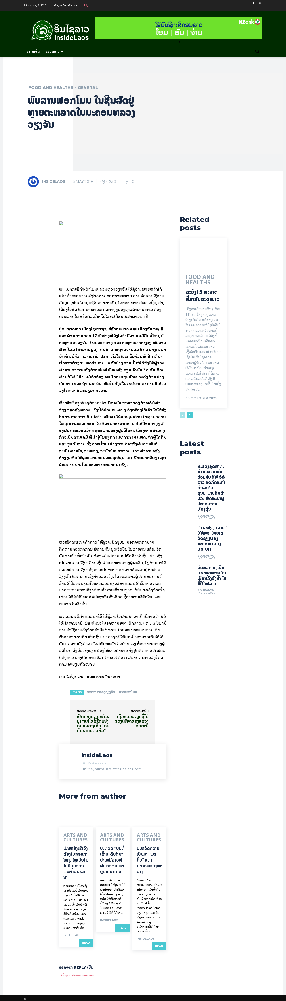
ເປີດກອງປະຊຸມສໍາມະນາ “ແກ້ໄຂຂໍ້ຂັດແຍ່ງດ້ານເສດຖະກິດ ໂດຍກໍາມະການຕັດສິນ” (93, 723)
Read (86, 941)
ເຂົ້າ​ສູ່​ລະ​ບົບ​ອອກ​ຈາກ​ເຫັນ (77, 973)
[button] (86, 5)
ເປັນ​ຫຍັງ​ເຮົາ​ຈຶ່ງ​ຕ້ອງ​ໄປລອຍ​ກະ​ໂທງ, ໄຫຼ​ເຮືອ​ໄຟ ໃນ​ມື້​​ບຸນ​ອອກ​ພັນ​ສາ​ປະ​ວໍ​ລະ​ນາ (75, 861)
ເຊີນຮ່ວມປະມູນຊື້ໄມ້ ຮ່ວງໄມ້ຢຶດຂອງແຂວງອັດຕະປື (132, 721)
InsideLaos (53, 181)
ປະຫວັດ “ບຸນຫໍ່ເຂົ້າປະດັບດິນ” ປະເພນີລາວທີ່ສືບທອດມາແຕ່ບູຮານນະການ (112, 858)
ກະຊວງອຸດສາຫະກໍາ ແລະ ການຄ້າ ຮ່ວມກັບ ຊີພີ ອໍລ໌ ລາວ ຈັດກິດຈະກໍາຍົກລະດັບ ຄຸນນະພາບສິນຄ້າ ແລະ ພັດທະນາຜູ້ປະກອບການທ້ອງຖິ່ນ (211, 492)
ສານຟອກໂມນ (128, 692)
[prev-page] (182, 417)
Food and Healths (50, 88)
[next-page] (190, 417)
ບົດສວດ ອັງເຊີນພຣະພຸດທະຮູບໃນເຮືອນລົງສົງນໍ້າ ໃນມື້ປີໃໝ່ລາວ (212, 580)
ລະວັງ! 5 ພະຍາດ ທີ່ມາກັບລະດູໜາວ (202, 297)
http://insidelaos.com (94, 763)
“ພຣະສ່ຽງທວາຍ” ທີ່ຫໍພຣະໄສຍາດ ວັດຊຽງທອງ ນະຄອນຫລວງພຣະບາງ (212, 542)
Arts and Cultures (71, 837)
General (88, 88)
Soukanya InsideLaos (206, 521)
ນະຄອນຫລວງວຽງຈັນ (101, 692)
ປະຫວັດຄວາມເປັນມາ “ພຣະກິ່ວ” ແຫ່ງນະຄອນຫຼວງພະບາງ (149, 858)
